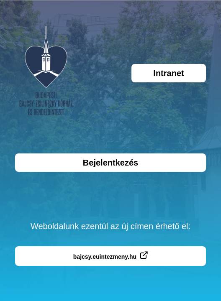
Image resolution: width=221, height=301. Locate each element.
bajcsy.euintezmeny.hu (110, 255)
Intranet (168, 73)
